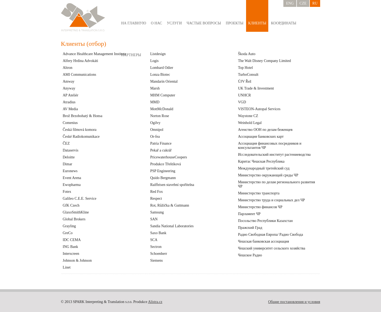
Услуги (174, 23)
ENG (290, 3)
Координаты (283, 23)
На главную (133, 23)
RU (315, 3)
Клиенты (257, 23)
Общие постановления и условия (294, 302)
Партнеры (131, 55)
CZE (303, 3)
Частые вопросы (204, 23)
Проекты (234, 23)
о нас (156, 23)
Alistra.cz (155, 302)
